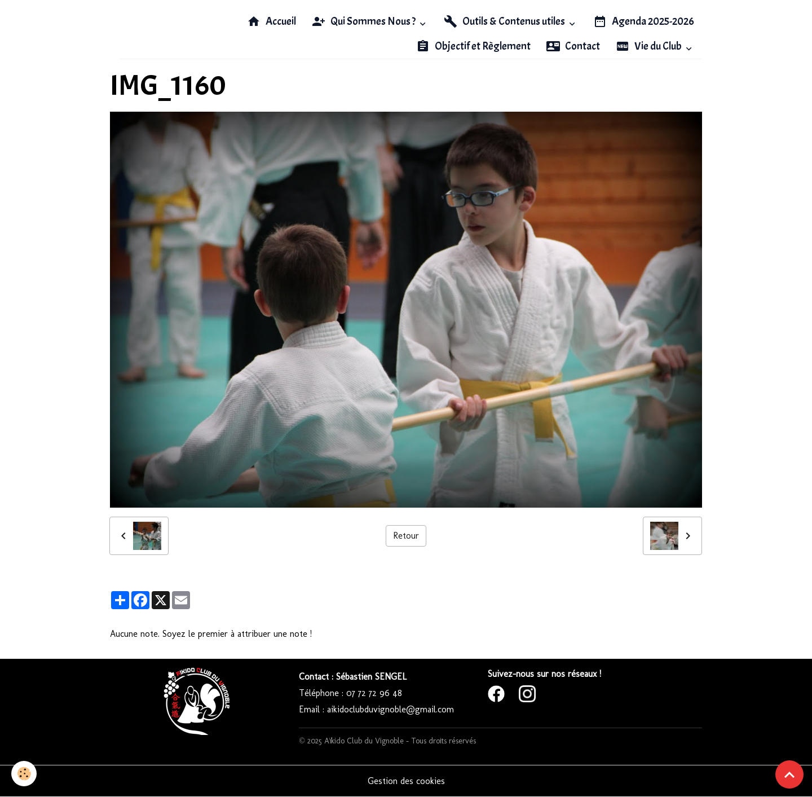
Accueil (271, 21)
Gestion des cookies (406, 781)
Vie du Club (649, 46)
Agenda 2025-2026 (643, 21)
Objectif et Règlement (473, 46)
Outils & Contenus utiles (505, 21)
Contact (573, 46)
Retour (406, 535)
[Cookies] (24, 773)
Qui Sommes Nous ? (364, 21)
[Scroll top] (789, 774)
